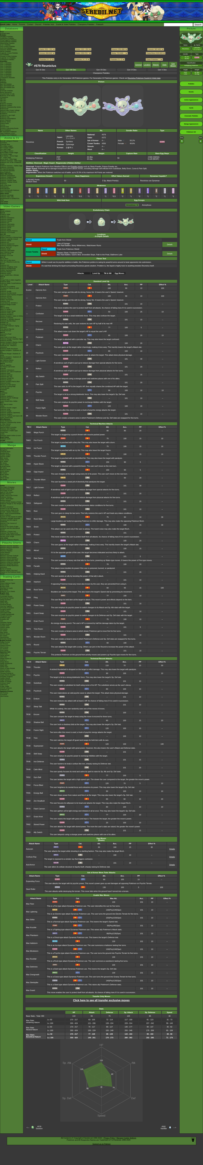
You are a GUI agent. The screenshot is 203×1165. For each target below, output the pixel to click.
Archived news (5, 33)
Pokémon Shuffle (5, 291)
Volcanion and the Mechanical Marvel (10, 529)
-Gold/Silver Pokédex (7, 38)
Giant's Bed (76, 255)
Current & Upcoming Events (9, 128)
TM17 (28, 487)
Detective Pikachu (6, 272)
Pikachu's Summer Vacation (9, 546)
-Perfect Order (5, 595)
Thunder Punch (40, 456)
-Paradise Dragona (6, 676)
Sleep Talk (38, 707)
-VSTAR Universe (6, 688)
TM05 (28, 456)
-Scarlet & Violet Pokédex (8, 56)
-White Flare (4, 603)
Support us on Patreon (101, 1144)
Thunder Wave (40, 480)
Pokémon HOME (5, 241)
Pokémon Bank (5, 281)
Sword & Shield (5, 236)
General (138, 65)
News (2, 32)
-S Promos (3, 694)
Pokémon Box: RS (6, 376)
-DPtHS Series (5, 634)
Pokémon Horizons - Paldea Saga (11, 166)
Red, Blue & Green (6, 404)
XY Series (3, 476)
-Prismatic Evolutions (7, 608)
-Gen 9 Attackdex (5, 76)
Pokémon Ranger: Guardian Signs (11, 339)
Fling (36, 597)
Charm (38, 345)
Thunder (37, 667)
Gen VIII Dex (71, 70)
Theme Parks (4, 123)
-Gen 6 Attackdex (5, 71)
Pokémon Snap (5, 409)
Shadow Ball (39, 722)
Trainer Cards (4, 585)
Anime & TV (11, 138)
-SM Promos (4, 647)
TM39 (28, 566)
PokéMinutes (4, 187)
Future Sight (41, 408)
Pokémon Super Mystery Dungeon (11, 295)
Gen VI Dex (131, 70)
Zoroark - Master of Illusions (9, 512)
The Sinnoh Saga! (6, 154)
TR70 (28, 809)
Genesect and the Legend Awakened (8, 520)
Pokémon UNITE (5, 227)
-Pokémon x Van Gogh (7, 115)
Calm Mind (38, 769)
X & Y (2, 278)
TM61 (28, 613)
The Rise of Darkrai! (6, 507)
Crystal (2, 394)
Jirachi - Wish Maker (7, 499)
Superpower (38, 746)
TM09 (28, 472)
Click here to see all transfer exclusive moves (101, 1000)
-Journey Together (6, 606)
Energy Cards (4, 586)
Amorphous (146, 205)
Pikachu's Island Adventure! (9, 559)
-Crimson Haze (5, 683)
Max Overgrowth (32, 975)
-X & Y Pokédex (5, 45)
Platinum (3, 335)
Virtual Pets (4, 432)
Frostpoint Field (75, 253)
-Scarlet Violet (4, 626)
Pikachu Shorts (11, 542)
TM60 (28, 605)
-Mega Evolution (5, 599)
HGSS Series (4, 471)
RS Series (3, 463)
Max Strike (30, 920)
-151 (1, 621)
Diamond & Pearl (5, 334)
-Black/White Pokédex (7, 43)
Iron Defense (39, 762)
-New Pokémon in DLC (7, 133)
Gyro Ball (37, 777)
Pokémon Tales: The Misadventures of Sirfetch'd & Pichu (9, 198)
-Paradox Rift (4, 619)
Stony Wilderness (78, 245)
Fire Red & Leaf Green (7, 367)
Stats (164, 65)
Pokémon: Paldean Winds (8, 182)
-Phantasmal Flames (7, 598)
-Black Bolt (3, 601)
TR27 (28, 707)
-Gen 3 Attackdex (5, 66)
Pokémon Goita (5, 439)
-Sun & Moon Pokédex (7, 46)
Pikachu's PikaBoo (6, 551)
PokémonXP (4, 109)
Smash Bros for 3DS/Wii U (9, 303)
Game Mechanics (6, 92)
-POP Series (4, 650)
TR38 (28, 738)
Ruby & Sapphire (5, 365)
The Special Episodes (7, 169)
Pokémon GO (4, 223)
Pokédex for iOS (5, 331)
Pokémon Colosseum (7, 370)
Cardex (2, 89)
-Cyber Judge (4, 686)
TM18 (28, 495)
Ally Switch (40, 376)
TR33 (28, 722)
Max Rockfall (31, 959)
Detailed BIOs (4, 453)
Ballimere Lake (116, 255)
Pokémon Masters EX (7, 226)
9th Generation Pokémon (8, 131)
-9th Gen (3, 99)
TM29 (28, 542)
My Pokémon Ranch (6, 360)
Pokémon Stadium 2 (6, 396)
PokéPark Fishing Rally (7, 386)
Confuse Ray (31, 857)
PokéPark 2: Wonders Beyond (10, 319)
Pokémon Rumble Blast (8, 321)
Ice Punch (38, 448)
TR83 (28, 832)
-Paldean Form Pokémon (8, 135)
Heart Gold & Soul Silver (8, 337)
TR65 (28, 793)
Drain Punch (39, 621)
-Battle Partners (5, 671)
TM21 (28, 511)
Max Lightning (31, 912)
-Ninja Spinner (5, 655)
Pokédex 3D (4, 322)
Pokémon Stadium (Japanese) (10, 412)
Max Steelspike (32, 982)
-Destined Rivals (5, 604)
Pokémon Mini (5, 399)
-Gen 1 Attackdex (5, 63)
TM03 (28, 440)
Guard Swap (39, 613)
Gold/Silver (3, 393)
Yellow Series (4, 460)
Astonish (29, 849)
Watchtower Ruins (94, 245)
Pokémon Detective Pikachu (9, 540)
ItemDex (3, 79)
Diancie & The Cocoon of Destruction (8, 524)
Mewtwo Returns (5, 494)
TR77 (28, 817)
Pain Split (39, 384)
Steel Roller (30, 889)
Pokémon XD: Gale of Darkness (10, 372)
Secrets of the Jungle (7, 536)
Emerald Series (5, 466)
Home (14, 24)
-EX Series (3, 635)
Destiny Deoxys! (5, 500)
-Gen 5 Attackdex (5, 69)
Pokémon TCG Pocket (7, 232)
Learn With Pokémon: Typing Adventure (9, 326)
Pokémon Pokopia (6, 219)
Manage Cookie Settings (126, 1138)
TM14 (28, 480)
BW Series (3, 473)
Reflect (38, 369)
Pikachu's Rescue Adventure (9, 547)
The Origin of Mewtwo (7, 487)
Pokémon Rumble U (6, 314)
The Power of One (6, 490)
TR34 (28, 730)
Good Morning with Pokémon (9, 190)
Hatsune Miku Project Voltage (9, 110)
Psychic (39, 392)
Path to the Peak (5, 185)
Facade (37, 566)
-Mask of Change (5, 681)
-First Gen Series (5, 639)
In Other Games (5, 424)
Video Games (11, 206)
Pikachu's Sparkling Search (9, 564)
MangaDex (3, 450)
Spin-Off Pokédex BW (7, 87)
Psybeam (39, 337)
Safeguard (38, 503)
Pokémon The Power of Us (9, 533)
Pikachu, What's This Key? (9, 570)
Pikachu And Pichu (6, 549)
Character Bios (5, 144)
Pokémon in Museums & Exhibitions (8, 112)
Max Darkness (32, 967)
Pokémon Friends (6, 221)
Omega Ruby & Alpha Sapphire (10, 280)
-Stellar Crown (5, 611)
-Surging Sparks (5, 609)
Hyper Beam (39, 464)
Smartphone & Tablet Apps (9, 430)
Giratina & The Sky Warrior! (9, 508)
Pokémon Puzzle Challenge (9, 398)
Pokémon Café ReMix (7, 224)
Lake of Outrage (63, 243)
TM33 (28, 558)
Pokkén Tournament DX (8, 270)
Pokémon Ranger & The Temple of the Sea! (11, 504)
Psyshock (39, 353)
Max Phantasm (32, 935)
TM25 (28, 535)
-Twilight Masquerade (7, 614)
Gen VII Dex (101, 70)
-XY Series (3, 631)
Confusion (40, 314)
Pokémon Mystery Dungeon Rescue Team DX (9, 246)
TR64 (28, 785)
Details (170, 244)
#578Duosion (39, 1127)
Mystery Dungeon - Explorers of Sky (10, 351)
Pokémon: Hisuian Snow (8, 180)
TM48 (28, 590)
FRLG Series (4, 465)
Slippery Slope (62, 253)
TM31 (28, 550)
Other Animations (5, 192)
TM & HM (107, 273)
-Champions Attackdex (7, 77)
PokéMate (3, 390)
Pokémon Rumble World (8, 293)
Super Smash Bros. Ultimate (9, 275)
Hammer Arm (41, 290)
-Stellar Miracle (5, 678)
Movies (11, 482)
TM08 (28, 464)
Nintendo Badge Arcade (8, 304)
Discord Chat (4, 127)
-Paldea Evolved (5, 624)
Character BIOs (5, 451)
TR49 (28, 769)
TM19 (28, 503)
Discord (38, 24)
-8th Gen (3, 100)
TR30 (28, 714)
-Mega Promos (5, 642)
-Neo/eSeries (4, 637)
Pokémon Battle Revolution (9, 349)
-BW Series (4, 632)
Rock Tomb (38, 590)
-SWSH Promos (5, 645)
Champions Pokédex (86, 24)
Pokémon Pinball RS (7, 378)
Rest (36, 511)
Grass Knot (38, 817)
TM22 (28, 519)
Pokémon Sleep (5, 229)
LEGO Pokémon (5, 120)
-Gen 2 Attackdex (5, 64)
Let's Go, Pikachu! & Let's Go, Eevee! (10, 262)
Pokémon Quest (5, 273)
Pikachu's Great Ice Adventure (10, 562)
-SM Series (4, 629)
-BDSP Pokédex (5, 51)
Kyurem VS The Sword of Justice (11, 517)
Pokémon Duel (5, 301)
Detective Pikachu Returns (9, 231)
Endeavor (39, 329)
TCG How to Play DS (7, 329)
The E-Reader (5, 388)
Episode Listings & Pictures (9, 141)
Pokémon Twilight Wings (8, 177)
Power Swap (39, 605)
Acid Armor (30, 865)
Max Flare (30, 904)
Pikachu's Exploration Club (9, 560)
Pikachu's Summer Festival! (9, 556)
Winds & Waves (5, 211)
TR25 (28, 691)
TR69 (28, 801)
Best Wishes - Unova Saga (9, 156)
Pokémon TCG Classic (7, 591)
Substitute (38, 683)
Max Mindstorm (32, 951)
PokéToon (3, 184)
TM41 (28, 574)
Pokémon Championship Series (10, 107)
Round (36, 645)
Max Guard (30, 990)
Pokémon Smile (5, 249)
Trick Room (38, 629)
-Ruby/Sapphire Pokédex (8, 40)
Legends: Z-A (4, 216)
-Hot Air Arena (4, 670)
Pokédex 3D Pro (5, 324)
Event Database (5, 130)
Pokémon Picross (6, 296)
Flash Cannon (39, 809)
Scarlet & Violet (5, 214)
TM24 (28, 527)
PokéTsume (4, 203)
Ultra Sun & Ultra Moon (7, 260)
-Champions (4, 97)
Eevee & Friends (5, 569)
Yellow (2, 406)
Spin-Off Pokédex (6, 84)
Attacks (156, 65)
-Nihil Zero (3, 657)
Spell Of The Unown (6, 492)
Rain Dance (38, 558)
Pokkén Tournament (6, 299)
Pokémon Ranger (6, 380)
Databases (11, 28)
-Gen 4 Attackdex (5, 68)
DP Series (3, 468)
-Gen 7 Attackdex (5, 73)
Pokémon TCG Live (6, 255)
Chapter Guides (5, 455)
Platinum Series (5, 469)
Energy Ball (38, 793)
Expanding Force (33, 881)
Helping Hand (39, 574)
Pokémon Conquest (6, 317)
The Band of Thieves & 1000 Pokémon (9, 289)
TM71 (28, 637)
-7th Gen (3, 102)
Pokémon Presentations (8, 118)
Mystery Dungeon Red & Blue (10, 381)
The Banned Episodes (7, 170)
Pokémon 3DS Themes (7, 429)
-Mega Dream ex (5, 658)
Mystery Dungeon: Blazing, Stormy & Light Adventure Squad (11, 343)
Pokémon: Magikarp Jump (8, 267)
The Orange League (6, 148)
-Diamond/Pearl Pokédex (8, 41)
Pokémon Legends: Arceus (9, 239)
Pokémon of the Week (7, 95)
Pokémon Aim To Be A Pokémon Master (10, 163)
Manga (12, 445)
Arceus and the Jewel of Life (9, 510)
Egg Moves (173, 65)
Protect (38, 306)
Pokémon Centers (6, 105)
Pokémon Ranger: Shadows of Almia (10, 354)
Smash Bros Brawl (6, 362)
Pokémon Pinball (5, 411)
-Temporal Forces (6, 616)
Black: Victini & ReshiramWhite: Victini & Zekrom (10, 514)
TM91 (28, 652)
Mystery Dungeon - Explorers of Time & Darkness (10, 357)
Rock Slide (38, 519)
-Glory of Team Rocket (7, 668)
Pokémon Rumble (6, 340)
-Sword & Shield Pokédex (8, 50)
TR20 (28, 683)
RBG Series (4, 458)
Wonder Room (41, 416)
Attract (36, 550)
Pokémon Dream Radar (8, 311)
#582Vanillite (164, 1127)
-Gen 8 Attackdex (5, 74)
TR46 (28, 762)
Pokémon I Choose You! (8, 531)
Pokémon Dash (5, 373)
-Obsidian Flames (6, 622)
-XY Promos (4, 649)
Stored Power (39, 824)
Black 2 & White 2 (6, 309)
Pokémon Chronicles (7, 167)
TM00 (28, 432)
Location (147, 65)
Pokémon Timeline (6, 104)
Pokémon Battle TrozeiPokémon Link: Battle (10, 284)
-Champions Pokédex (7, 59)
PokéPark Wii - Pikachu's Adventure (8, 346)
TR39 (28, 746)
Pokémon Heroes (6, 497)
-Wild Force (4, 685)
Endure (36, 699)
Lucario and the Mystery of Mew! (10, 502)
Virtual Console (5, 426)
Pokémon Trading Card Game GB (11, 416)
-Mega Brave (4, 662)
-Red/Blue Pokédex (6, 36)
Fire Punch (38, 440)
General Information (6, 448)
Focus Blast (38, 785)
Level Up (96, 273)
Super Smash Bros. (6, 417)
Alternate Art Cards (6, 588)
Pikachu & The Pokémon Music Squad (10, 573)
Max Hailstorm (32, 943)
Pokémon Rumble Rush (8, 268)
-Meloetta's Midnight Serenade (10, 518)
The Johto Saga (5, 149)
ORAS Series (4, 478)
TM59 (28, 597)
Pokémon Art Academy (7, 286)
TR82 (28, 824)
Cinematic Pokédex (6, 91)
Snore (36, 527)
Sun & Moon (4, 259)
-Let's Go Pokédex (6, 48)
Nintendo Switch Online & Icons (10, 435)
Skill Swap (40, 400)
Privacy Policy (109, 1138)
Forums (22, 24)
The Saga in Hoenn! (6, 151)
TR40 (28, 754)
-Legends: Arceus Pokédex (9, 53)
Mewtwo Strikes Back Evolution (10, 535)
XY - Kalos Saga (5, 157)
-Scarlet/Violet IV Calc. (7, 94)
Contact (30, 24)
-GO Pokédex (4, 55)
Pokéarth (99, 24)
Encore (36, 714)
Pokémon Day (5, 117)
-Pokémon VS (4, 689)
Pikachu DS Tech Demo (8, 385)
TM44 (28, 582)
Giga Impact (38, 472)
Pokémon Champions (7, 218)
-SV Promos (4, 644)
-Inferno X (3, 660)
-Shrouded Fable (5, 613)
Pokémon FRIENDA (6, 442)
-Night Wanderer (5, 680)
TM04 (28, 448)
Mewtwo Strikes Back (7, 489)
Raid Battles (4, 590)
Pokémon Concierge (7, 195)
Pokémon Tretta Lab (6, 313)
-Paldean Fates (5, 617)
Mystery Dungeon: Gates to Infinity (11, 316)
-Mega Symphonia (6, 663)
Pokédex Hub (48, 24)
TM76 (28, 645)
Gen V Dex (162, 70)
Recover (39, 321)
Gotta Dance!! (4, 554)
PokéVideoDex (5, 188)
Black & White (4, 308)
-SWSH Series (5, 627)
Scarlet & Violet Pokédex (66, 24)
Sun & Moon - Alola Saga (8, 159)
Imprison (37, 582)
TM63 (28, 621)
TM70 (28, 629)
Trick (35, 738)
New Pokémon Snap (7, 252)
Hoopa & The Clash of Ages (9, 526)
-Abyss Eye (4, 653)
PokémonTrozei (5, 383)
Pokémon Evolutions (7, 179)
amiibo (2, 434)
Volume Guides (5, 456)
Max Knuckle (31, 927)
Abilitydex (3, 82)
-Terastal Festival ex (6, 673)
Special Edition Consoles (8, 427)
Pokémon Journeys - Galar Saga (11, 161)
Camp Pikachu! (5, 552)
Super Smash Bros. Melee (8, 401)
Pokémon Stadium (6, 414)
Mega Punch (39, 432)
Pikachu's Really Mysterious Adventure (9, 566)
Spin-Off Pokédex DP (7, 86)
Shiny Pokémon (5, 172)
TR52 (28, 777)
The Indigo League (6, 146)
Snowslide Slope (88, 255)
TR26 (28, 699)
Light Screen (41, 361)
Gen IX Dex (40, 70)
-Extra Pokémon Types (7, 583)
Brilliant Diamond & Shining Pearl (11, 237)
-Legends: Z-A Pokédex (8, 58)
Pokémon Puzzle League (8, 408)
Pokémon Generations (7, 175)
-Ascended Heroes (6, 596)
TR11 (28, 675)
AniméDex (3, 143)
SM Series (3, 479)
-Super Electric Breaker (7, 675)
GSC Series (4, 461)
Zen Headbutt (39, 801)
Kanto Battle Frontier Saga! (9, 152)
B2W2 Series (4, 474)
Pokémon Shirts (5, 122)
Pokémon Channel (6, 375)
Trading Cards (11, 576)
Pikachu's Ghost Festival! (8, 557)
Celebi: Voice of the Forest (9, 495)
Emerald (3, 368)
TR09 (28, 667)
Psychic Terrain (40, 652)
